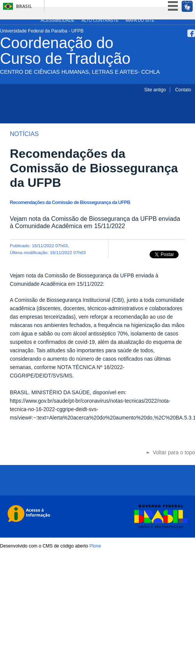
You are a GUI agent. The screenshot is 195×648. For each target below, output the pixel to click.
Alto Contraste (100, 20)
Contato (183, 89)
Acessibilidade (58, 20)
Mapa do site (140, 20)
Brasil (24, 6)
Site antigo (155, 89)
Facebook (191, 33)
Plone (95, 546)
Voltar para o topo (174, 452)
